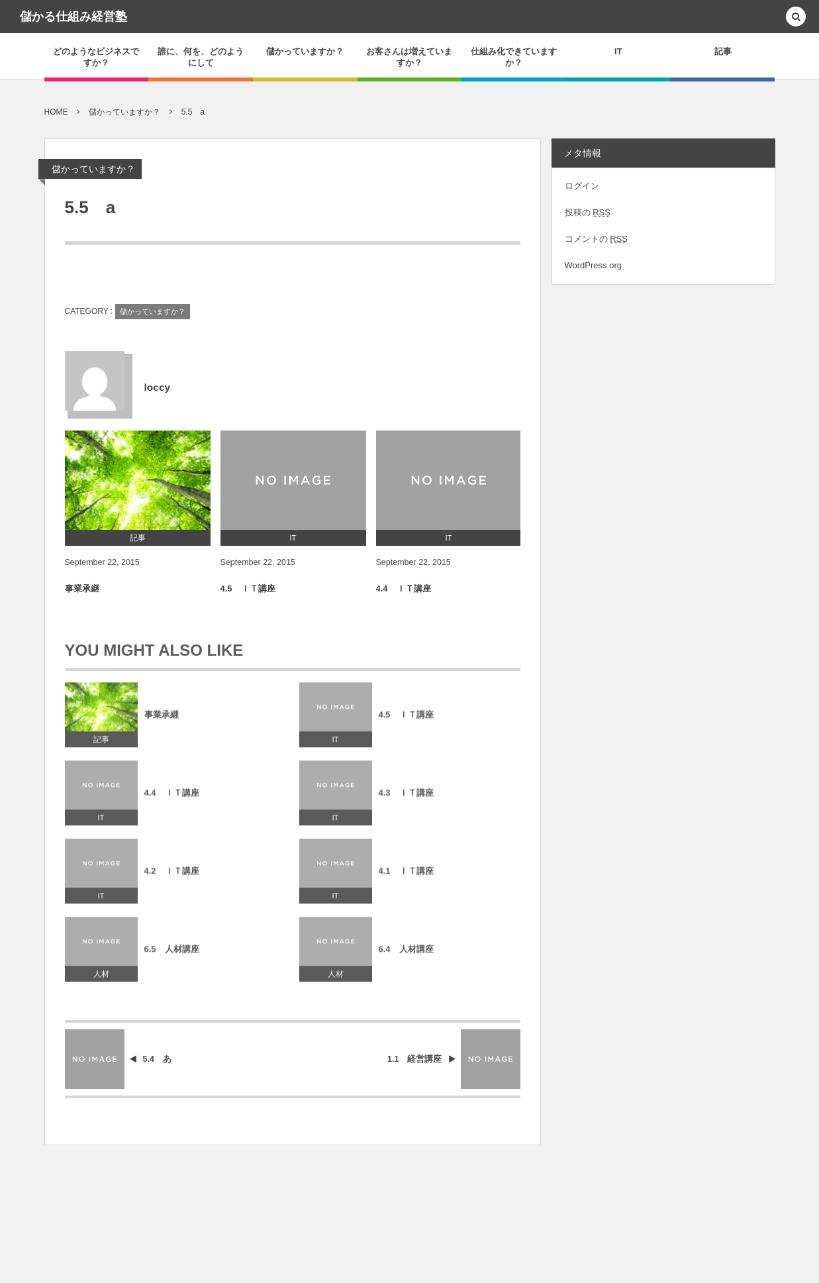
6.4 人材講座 (406, 954)
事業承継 (82, 589)
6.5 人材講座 (171, 954)
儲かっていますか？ (93, 169)
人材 (101, 980)
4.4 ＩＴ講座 (403, 589)
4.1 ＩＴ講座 (406, 876)
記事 (101, 745)
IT (335, 745)
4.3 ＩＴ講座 (406, 798)
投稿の (587, 212)
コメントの (596, 239)
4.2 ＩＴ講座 (171, 876)
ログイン (582, 186)
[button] (796, 17)
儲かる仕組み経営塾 (73, 16)
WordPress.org (593, 265)
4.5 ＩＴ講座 (247, 589)
